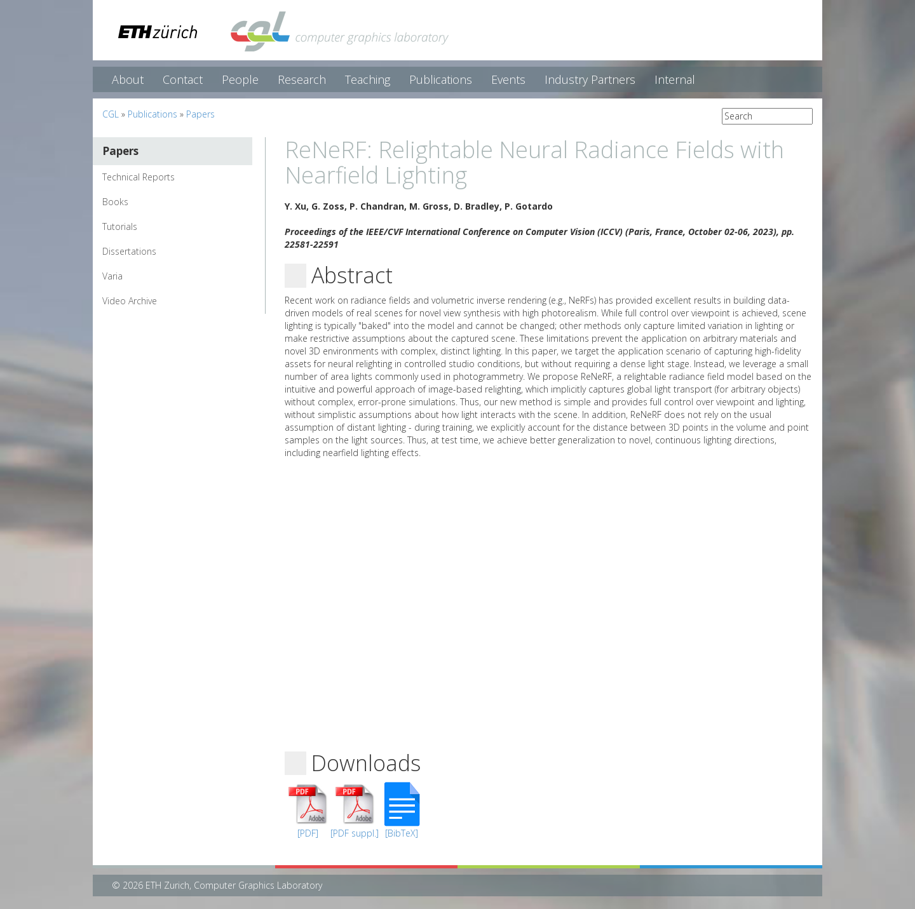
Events (508, 79)
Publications (440, 79)
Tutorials (119, 226)
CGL (110, 114)
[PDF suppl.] (354, 833)
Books (115, 202)
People (240, 79)
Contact (183, 79)
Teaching (367, 79)
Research (302, 79)
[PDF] (307, 833)
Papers (200, 114)
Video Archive (129, 301)
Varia (112, 276)
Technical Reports (138, 177)
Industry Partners (590, 79)
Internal (674, 79)
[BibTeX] (401, 833)
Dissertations (129, 251)
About (128, 79)
